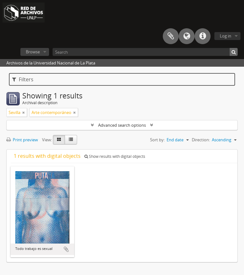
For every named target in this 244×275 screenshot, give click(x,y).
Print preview (22, 140)
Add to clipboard (66, 249)
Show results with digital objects (114, 156)
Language (187, 36)
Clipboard (171, 36)
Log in (225, 36)
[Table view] (71, 139)
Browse (33, 52)
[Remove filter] (23, 112)
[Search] (145, 52)
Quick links (203, 36)
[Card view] (59, 139)
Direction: (201, 140)
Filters (22, 79)
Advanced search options (122, 125)
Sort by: (157, 140)
